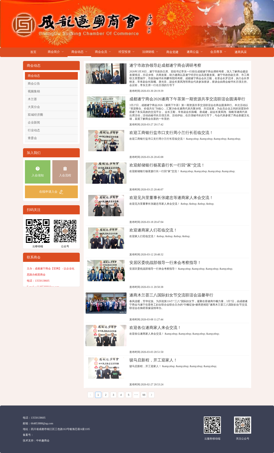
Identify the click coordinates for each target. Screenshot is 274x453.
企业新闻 (34, 122)
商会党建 (172, 52)
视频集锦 (34, 91)
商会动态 (34, 75)
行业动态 (34, 130)
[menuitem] (33, 52)
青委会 (32, 138)
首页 (33, 52)
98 (143, 394)
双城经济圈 (35, 114)
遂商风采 (241, 52)
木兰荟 (32, 99)
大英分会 (34, 106)
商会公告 (34, 83)
